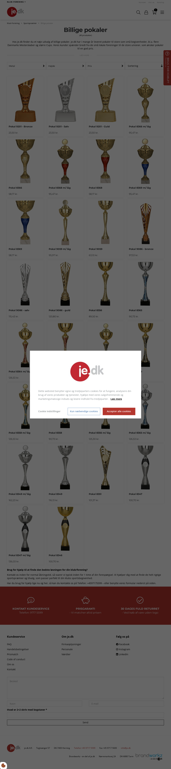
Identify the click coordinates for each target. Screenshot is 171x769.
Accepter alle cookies (119, 411)
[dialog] (85, 384)
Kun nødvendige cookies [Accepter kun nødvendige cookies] (84, 411)
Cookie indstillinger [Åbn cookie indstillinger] (49, 411)
